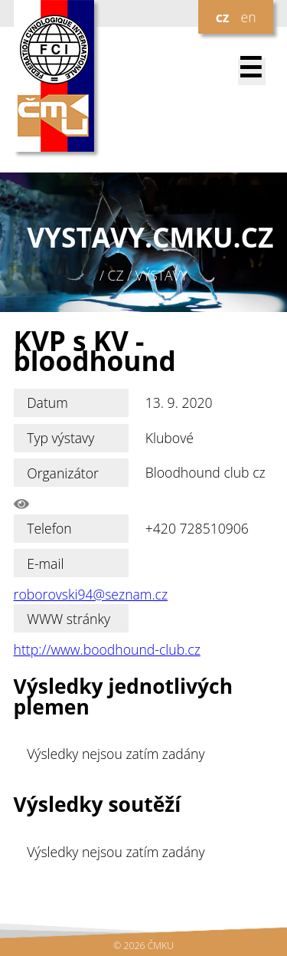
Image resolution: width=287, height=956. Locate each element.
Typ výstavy (60, 438)
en (248, 17)
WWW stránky (68, 618)
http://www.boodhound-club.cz (107, 649)
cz (223, 17)
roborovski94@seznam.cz (91, 594)
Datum (47, 402)
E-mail (45, 563)
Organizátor (63, 473)
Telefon (49, 528)
